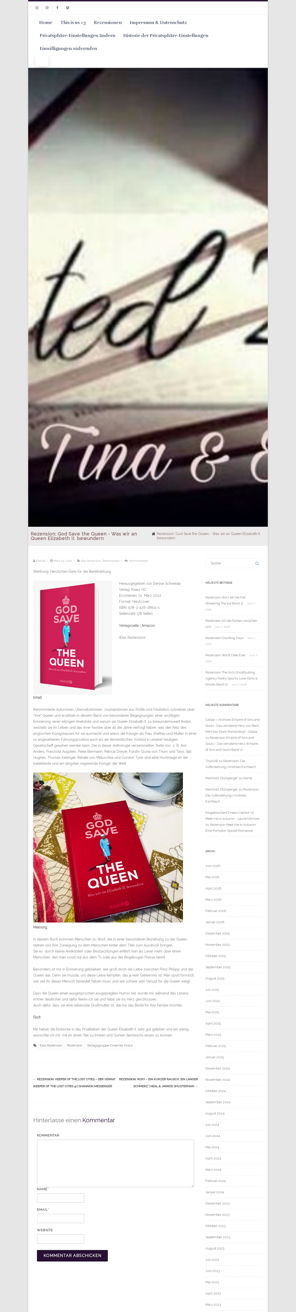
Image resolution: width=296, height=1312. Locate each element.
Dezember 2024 (217, 1068)
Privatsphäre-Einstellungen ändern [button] (77, 35)
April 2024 (213, 1158)
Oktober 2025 (215, 956)
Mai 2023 (212, 1282)
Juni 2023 (212, 1271)
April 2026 (213, 888)
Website (45, 1230)
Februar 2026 (215, 911)
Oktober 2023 (215, 1226)
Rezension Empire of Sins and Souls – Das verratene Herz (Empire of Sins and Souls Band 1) (231, 744)
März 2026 (213, 900)
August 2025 (214, 978)
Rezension (74, 1045)
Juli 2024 (212, 1124)
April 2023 (213, 1293)
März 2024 (213, 1170)
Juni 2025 (212, 1001)
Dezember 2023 (217, 1203)
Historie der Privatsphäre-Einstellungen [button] (165, 35)
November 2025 (217, 944)
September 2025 (217, 967)
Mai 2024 (212, 1147)
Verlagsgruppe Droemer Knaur (110, 1045)
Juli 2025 (212, 990)
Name (42, 1189)
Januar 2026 (214, 922)
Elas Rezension (91, 560)
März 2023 (213, 1304)
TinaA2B (211, 761)
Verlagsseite (129, 626)
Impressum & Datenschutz (158, 22)
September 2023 (217, 1237)
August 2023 (214, 1248)
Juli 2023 (212, 1260)
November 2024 (217, 1080)
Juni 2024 (212, 1136)
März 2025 (213, 1034)
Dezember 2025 (217, 933)
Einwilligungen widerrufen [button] (68, 48)
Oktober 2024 (215, 1091)
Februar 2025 (215, 1046)
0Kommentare (138, 560)
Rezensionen (108, 22)
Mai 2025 (212, 1012)
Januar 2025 (214, 1057)
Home (45, 22)
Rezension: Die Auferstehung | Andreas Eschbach (232, 795)
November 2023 (217, 1214)
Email (42, 1209)
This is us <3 (73, 22)
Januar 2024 (214, 1192)
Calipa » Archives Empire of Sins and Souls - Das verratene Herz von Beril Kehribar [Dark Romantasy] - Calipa (232, 726)
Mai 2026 (212, 877)
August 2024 (215, 1113)
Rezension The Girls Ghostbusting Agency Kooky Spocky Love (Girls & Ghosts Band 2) (231, 678)
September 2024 (218, 1102)
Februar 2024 (215, 1181)
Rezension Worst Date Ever (225, 655)
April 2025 (213, 1023)
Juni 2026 (212, 866)
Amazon (148, 626)
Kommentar (48, 1135)
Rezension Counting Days (224, 638)
